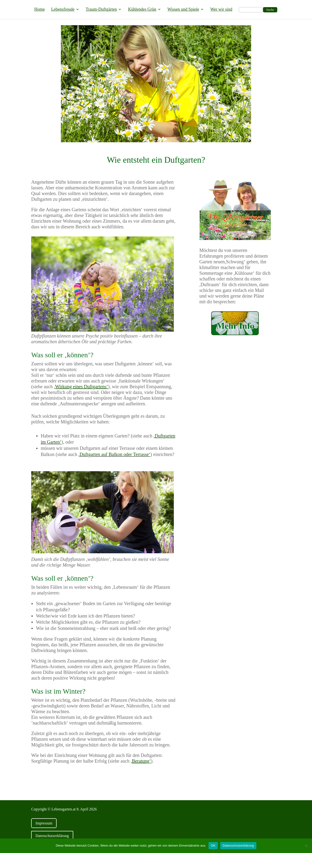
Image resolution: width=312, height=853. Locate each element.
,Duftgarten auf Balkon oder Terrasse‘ (114, 454)
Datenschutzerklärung (52, 836)
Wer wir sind (221, 10)
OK (213, 845)
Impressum (43, 823)
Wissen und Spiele (183, 10)
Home (39, 10)
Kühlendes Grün (142, 10)
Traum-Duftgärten (101, 10)
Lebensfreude (62, 10)
